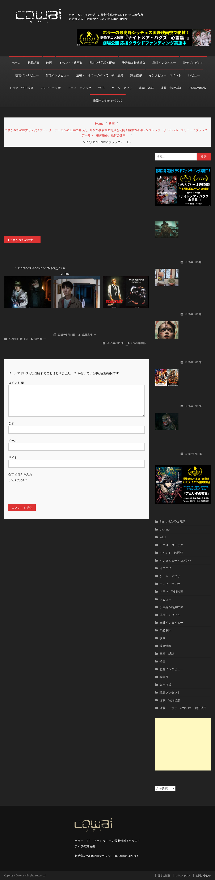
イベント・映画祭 (71, 62)
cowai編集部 (138, 343)
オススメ (165, 568)
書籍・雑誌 (146, 88)
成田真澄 (87, 334)
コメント (16, 383)
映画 (49, 62)
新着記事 (33, 62)
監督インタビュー (27, 75)
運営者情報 (164, 875)
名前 (11, 423)
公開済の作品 (197, 88)
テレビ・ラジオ (50, 88)
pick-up (165, 529)
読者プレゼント (193, 62)
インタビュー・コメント (165, 75)
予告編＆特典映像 (134, 62)
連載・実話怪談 (171, 88)
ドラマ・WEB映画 (21, 88)
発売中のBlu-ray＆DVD (107, 100)
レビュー (194, 75)
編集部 (164, 677)
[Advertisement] (183, 744)
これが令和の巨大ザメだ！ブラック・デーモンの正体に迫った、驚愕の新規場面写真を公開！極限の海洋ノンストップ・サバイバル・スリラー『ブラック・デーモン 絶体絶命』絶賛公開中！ (25, 240)
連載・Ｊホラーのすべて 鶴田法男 (99, 75)
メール (12, 440)
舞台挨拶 (136, 75)
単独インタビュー (164, 62)
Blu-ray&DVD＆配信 (102, 62)
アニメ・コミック (79, 88)
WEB (101, 88)
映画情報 (165, 646)
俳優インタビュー (57, 75)
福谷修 (38, 339)
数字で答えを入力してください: (20, 477)
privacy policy (183, 875)
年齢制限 (165, 630)
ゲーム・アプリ (121, 88)
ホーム (16, 62)
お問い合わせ (203, 875)
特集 (162, 661)
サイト (12, 457)
